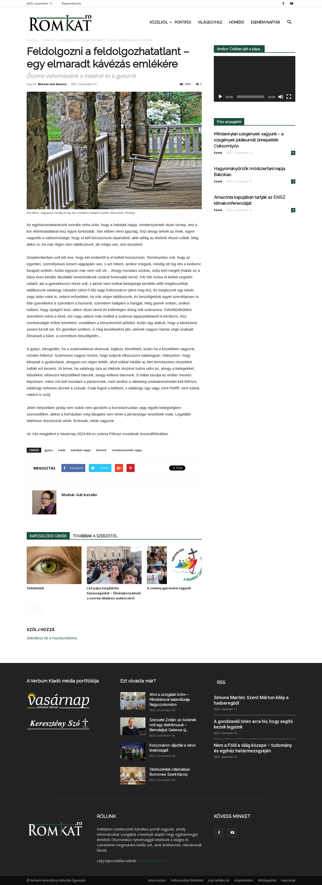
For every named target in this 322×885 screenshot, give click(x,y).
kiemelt (101, 450)
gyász (49, 450)
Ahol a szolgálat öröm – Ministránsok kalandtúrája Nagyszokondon (169, 700)
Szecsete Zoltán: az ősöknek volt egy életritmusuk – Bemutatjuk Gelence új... (172, 725)
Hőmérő (236, 22)
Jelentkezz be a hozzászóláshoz (52, 638)
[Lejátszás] (220, 96)
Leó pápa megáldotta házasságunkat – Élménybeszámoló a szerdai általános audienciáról (114, 593)
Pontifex (183, 22)
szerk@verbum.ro (152, 860)
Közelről (160, 22)
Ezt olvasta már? (138, 681)
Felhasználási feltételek (187, 880)
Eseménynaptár (265, 22)
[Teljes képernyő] (288, 96)
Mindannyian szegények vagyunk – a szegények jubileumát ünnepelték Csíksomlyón (249, 139)
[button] (289, 22)
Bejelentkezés (71, 3)
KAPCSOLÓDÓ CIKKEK (48, 536)
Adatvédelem (243, 880)
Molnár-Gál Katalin (52, 84)
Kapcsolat (288, 880)
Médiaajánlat (267, 880)
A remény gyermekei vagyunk (169, 588)
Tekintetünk (35, 588)
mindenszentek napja (127, 450)
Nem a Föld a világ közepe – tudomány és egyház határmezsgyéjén (253, 748)
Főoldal (32, 40)
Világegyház (210, 22)
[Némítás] (280, 96)
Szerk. (218, 152)
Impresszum (157, 880)
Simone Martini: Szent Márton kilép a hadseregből (251, 700)
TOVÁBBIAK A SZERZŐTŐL (95, 536)
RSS (221, 682)
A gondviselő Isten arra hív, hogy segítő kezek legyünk (253, 724)
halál (61, 450)
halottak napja (81, 450)
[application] (254, 79)
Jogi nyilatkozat (218, 880)
